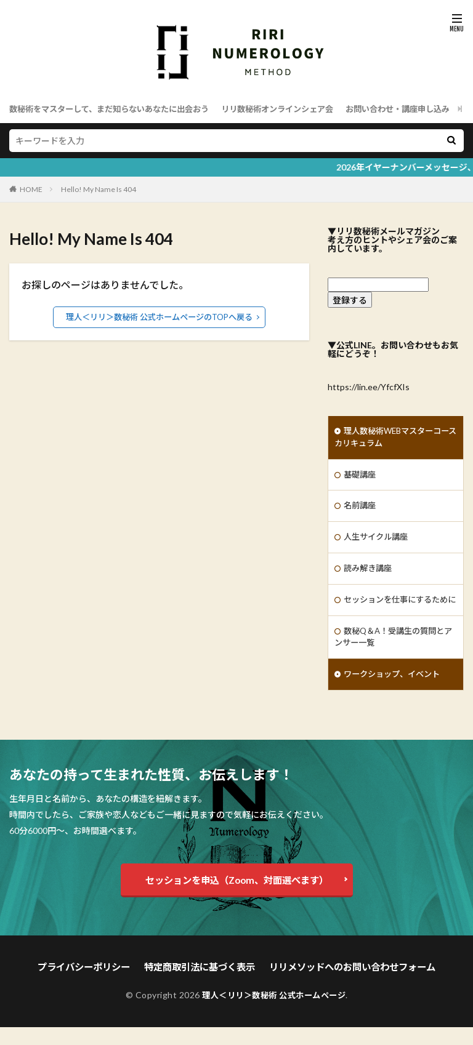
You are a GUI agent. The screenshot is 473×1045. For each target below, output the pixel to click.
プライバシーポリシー (93, 985)
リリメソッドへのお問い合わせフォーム (345, 985)
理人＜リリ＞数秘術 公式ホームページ (274, 1012)
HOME (31, 189)
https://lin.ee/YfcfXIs (369, 387)
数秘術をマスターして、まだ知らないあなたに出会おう (116, 108)
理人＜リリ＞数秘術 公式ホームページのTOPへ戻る (159, 316)
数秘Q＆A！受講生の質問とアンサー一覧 (393, 656)
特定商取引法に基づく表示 (202, 985)
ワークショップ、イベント (395, 694)
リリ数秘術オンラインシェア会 (296, 108)
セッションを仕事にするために (395, 611)
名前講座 (361, 508)
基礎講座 (361, 476)
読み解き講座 (369, 572)
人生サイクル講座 (378, 540)
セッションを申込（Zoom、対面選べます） (237, 899)
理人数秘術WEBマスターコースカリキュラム (391, 438)
